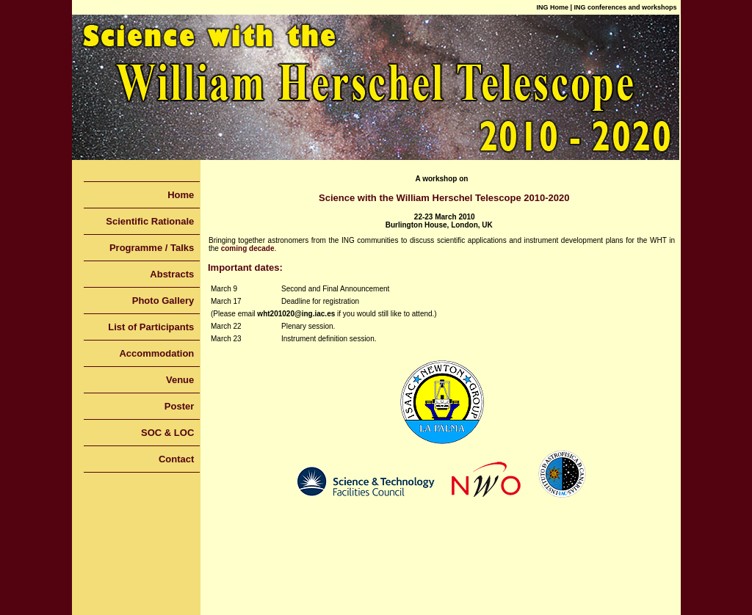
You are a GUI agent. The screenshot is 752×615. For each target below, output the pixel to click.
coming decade (248, 248)
